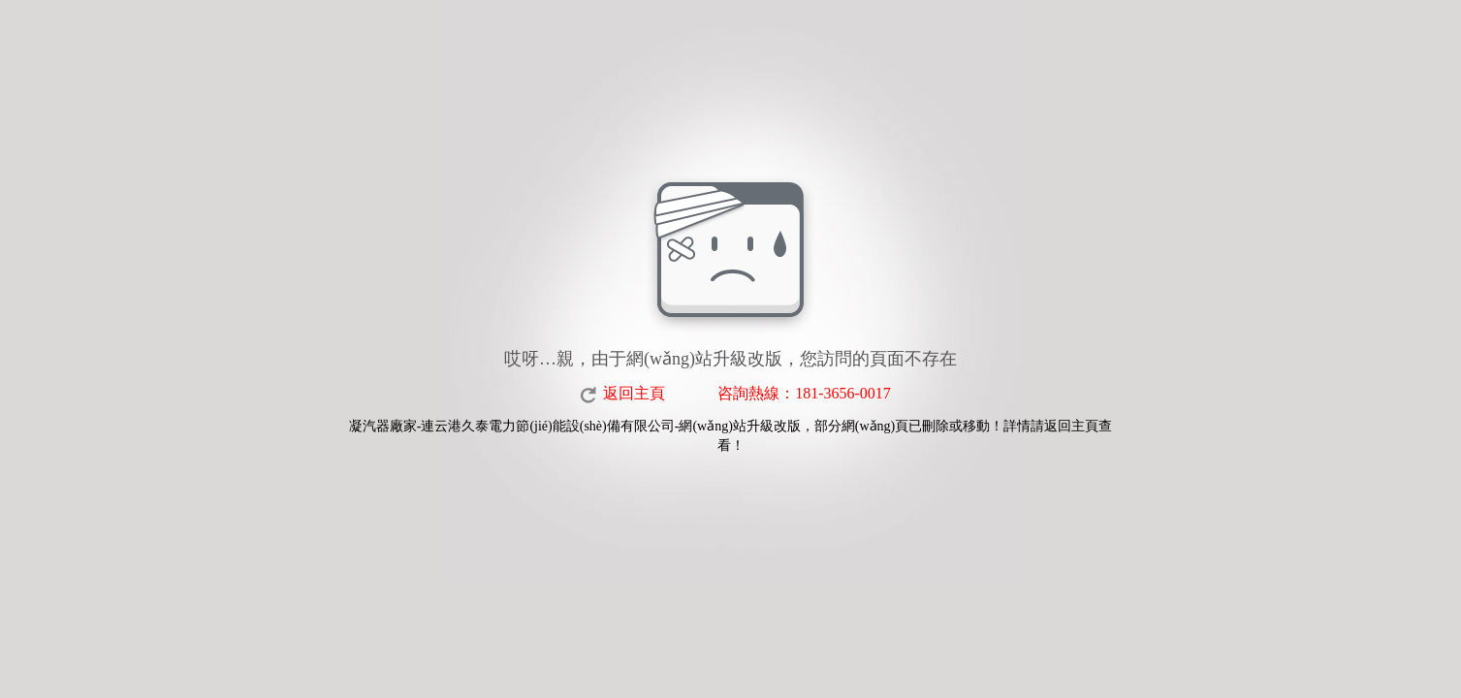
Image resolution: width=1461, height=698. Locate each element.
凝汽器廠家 (383, 426)
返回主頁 (634, 393)
